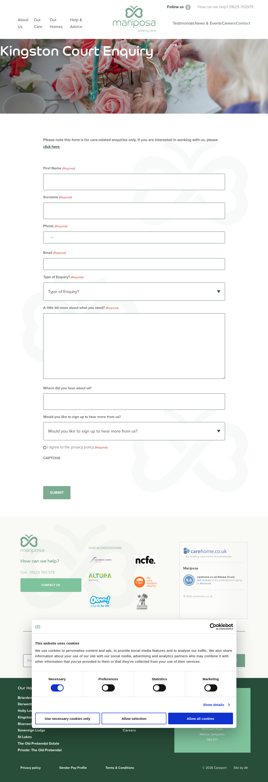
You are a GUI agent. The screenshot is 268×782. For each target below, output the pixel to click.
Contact (243, 23)
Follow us (179, 7)
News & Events (208, 23)
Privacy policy (30, 768)
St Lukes (25, 737)
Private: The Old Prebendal (40, 750)
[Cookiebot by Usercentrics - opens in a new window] (213, 626)
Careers (129, 730)
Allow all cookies (200, 718)
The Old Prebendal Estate (38, 743)
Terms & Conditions (119, 768)
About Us (23, 23)
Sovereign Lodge (31, 730)
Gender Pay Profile (73, 768)
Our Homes (56, 23)
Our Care (38, 23)
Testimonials (183, 23)
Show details (213, 705)
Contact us (51, 607)
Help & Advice (76, 23)
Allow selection (134, 718)
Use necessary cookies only (67, 718)
